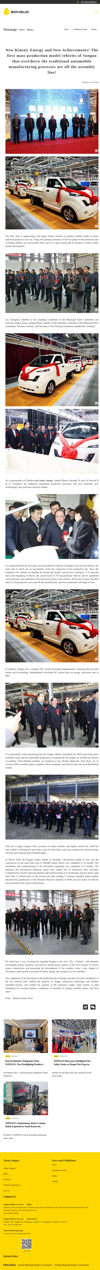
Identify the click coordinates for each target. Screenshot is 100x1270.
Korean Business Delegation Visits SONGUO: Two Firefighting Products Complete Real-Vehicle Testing (24, 1065)
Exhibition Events (80, 29)
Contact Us (9, 1198)
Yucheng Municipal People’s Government (71, 1267)
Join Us (6, 1192)
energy (49, 480)
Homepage (10, 29)
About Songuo (9, 1170)
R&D (5, 1175)
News (22, 29)
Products (7, 1181)
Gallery (55, 1183)
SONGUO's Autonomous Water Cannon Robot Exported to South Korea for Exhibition (25, 1128)
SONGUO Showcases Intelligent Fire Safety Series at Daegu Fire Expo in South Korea (72, 1065)
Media (30, 29)
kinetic (42, 480)
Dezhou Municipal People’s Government (35, 1267)
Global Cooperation (11, 1186)
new (37, 480)
